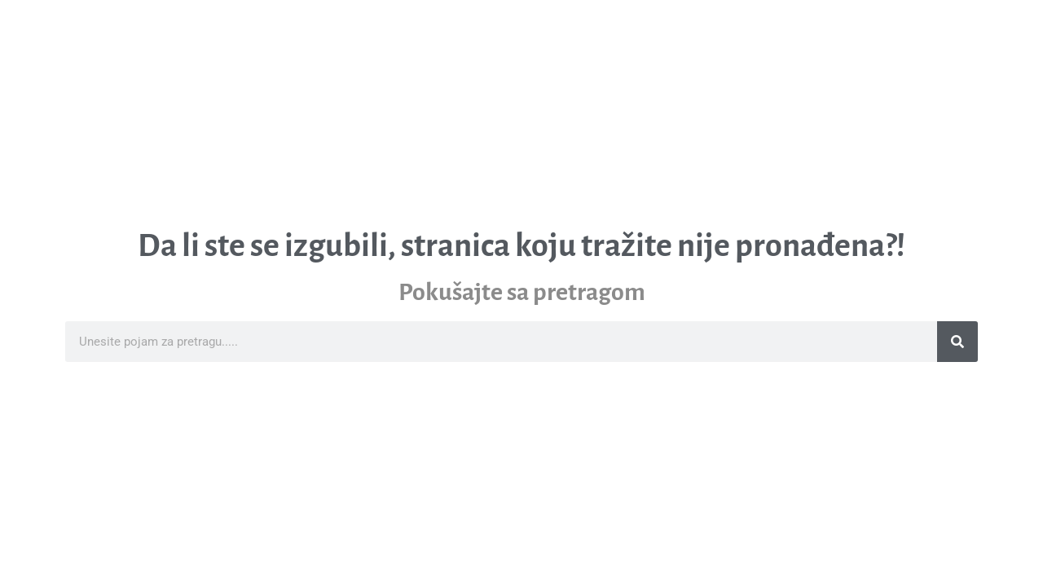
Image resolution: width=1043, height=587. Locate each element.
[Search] (957, 341)
